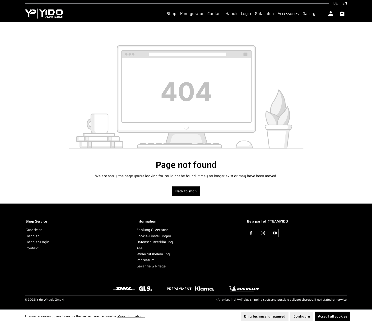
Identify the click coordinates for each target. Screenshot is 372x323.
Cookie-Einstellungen (153, 236)
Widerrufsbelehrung (153, 254)
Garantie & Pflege (151, 266)
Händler (32, 236)
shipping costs (260, 299)
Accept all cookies (332, 316)
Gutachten (34, 230)
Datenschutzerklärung (154, 242)
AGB (140, 248)
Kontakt (32, 248)
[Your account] (331, 13)
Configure (301, 316)
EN (344, 3)
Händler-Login (37, 242)
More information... (131, 316)
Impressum (145, 260)
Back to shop (186, 191)
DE (335, 3)
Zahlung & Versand (152, 230)
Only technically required (264, 316)
